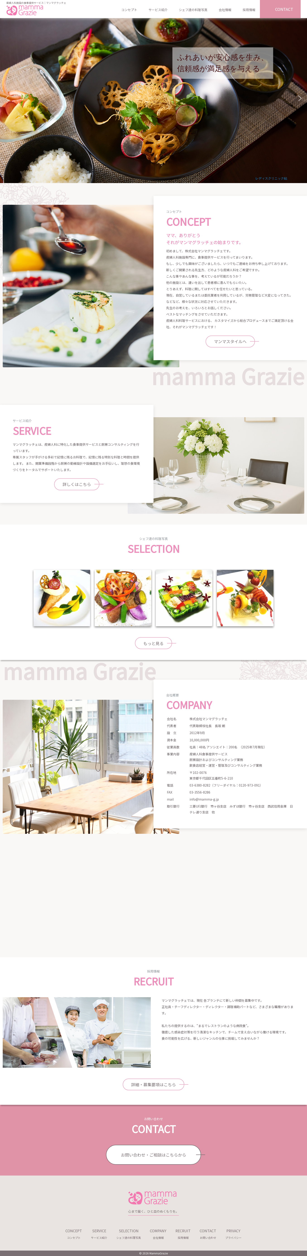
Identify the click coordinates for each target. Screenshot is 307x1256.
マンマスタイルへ (230, 341)
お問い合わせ (208, 1233)
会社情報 (225, 9)
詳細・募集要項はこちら (153, 1084)
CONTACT (284, 9)
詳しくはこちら (76, 484)
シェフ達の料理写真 (193, 9)
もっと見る (153, 643)
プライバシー (233, 1233)
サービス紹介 (158, 9)
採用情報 (249, 9)
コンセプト (129, 9)
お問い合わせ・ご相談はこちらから (153, 1155)
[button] (7, 98)
